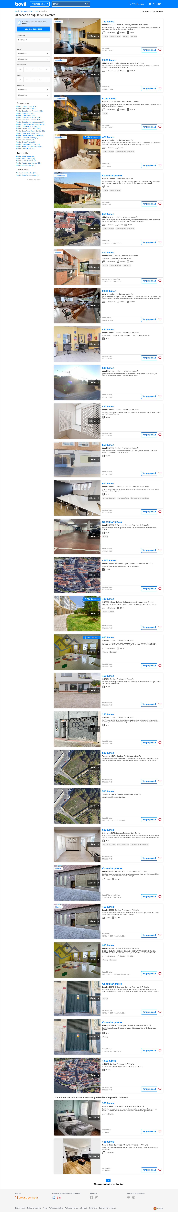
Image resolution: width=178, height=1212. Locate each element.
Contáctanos (93, 1208)
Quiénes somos (20, 1208)
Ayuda (45, 1208)
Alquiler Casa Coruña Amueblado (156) (30, 122)
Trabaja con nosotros (34, 1208)
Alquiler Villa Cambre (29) (25, 156)
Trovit (17, 11)
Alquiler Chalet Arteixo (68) (25, 142)
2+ (33, 69)
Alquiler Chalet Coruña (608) (26, 106)
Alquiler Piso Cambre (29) (25, 165)
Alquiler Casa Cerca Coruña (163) (28, 120)
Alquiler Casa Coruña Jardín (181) (28, 118)
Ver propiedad (149, 50)
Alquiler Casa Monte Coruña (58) (28, 144)
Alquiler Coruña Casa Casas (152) (28, 129)
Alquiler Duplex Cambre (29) (26, 161)
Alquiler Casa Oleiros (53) (25, 149)
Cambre (44, 11)
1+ (27, 69)
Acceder (157, 4)
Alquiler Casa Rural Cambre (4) (27, 175)
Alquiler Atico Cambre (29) (25, 159)
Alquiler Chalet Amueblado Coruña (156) (30, 124)
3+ (40, 69)
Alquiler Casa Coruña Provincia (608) (29, 111)
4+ (46, 69)
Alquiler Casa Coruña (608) (26, 109)
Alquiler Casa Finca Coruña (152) (28, 126)
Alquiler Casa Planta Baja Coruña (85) (29, 135)
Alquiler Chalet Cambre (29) (26, 173)
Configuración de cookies (107, 1208)
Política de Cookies (71, 1208)
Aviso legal (83, 1208)
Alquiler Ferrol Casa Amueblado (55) (29, 146)
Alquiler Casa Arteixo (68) (25, 140)
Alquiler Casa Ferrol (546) (25, 113)
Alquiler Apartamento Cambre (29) (28, 163)
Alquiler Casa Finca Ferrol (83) (27, 138)
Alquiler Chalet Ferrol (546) (25, 115)
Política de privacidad (56, 1208)
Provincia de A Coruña (29, 11)
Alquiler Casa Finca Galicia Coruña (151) (30, 131)
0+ (20, 69)
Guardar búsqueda (33, 29)
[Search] (86, 4)
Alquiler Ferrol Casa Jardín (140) (27, 133)
